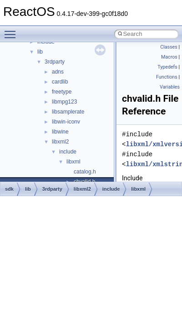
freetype (61, 92)
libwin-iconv (66, 122)
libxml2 (60, 142)
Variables (170, 87)
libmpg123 (64, 102)
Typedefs (167, 67)
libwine (60, 132)
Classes (168, 47)
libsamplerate (68, 112)
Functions (166, 77)
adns (58, 72)
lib (40, 52)
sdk (9, 189)
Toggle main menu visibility (12, 30)
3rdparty (55, 62)
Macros (169, 57)
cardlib (60, 82)
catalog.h (85, 171)
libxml (73, 162)
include (67, 152)
